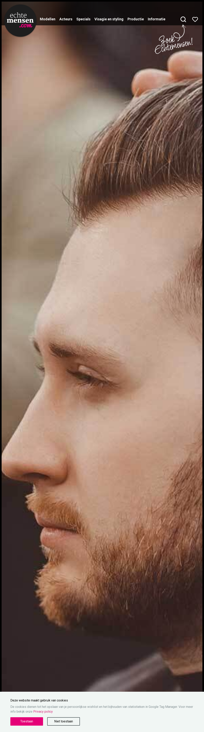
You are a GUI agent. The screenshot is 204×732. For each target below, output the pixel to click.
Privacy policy (43, 711)
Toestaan (26, 721)
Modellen (47, 19)
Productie (136, 19)
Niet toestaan (63, 721)
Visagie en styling (109, 19)
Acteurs (65, 19)
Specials (83, 19)
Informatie (156, 19)
